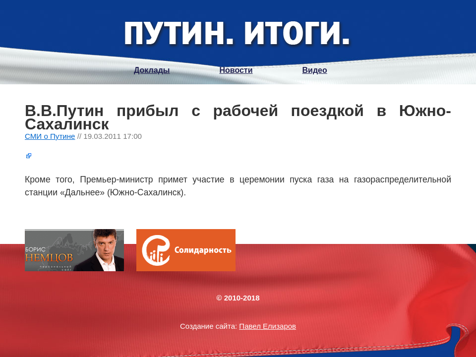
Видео (314, 70)
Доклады (152, 70)
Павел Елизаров (267, 326)
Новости (235, 70)
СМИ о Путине (50, 136)
